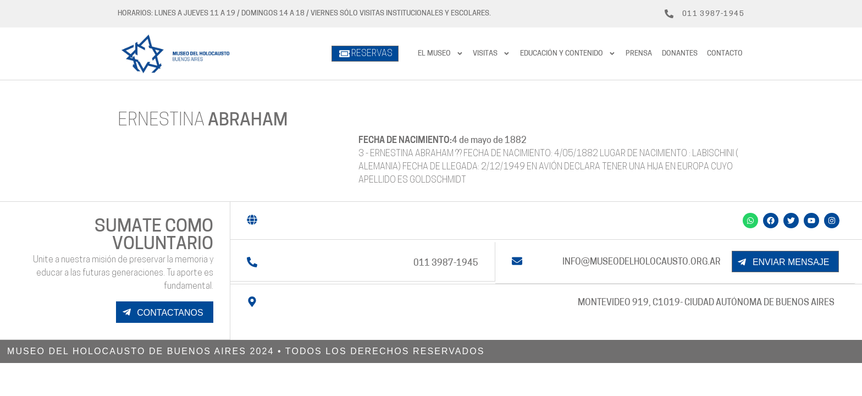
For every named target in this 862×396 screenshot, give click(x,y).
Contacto (725, 53)
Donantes (680, 53)
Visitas (491, 54)
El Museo (440, 54)
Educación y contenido (568, 54)
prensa (639, 53)
